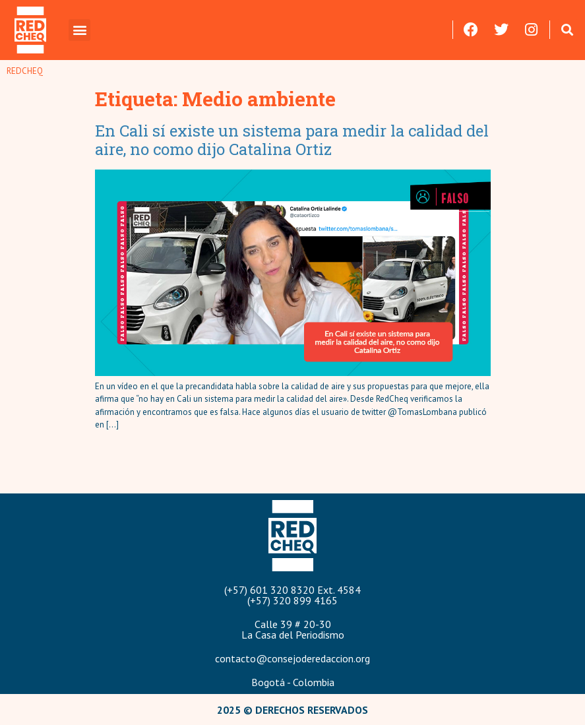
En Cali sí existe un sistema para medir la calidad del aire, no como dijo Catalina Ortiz (292, 140)
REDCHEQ (25, 71)
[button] (79, 30)
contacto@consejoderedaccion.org (292, 658)
